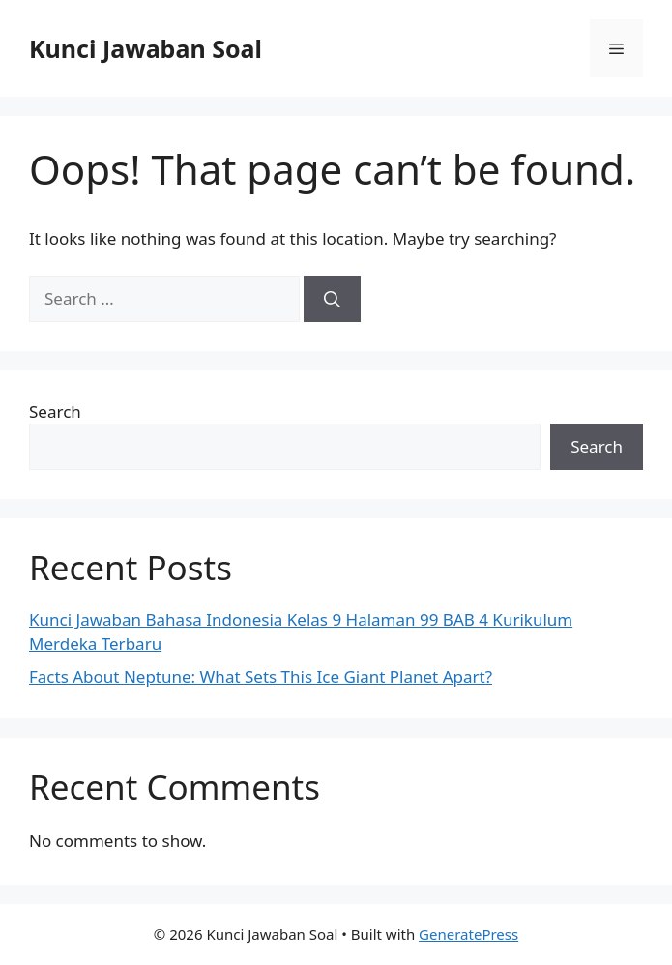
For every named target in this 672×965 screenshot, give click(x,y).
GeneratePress (468, 934)
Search (55, 411)
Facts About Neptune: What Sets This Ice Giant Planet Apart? (260, 676)
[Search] (332, 299)
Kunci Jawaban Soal (145, 48)
